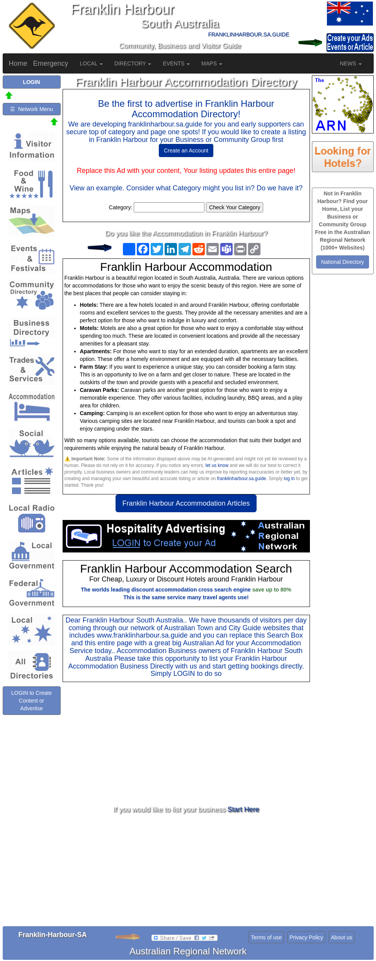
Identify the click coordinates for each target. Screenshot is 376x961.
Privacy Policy (306, 937)
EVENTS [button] (176, 63)
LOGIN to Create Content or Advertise (31, 700)
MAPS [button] (211, 63)
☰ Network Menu (31, 109)
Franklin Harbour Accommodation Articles (186, 503)
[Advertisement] (186, 744)
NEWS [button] (351, 63)
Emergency (50, 63)
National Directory (342, 262)
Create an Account (186, 150)
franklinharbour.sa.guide (241, 478)
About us (341, 937)
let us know (217, 465)
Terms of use (266, 937)
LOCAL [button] (91, 63)
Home (18, 63)
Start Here (243, 809)
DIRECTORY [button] (132, 63)
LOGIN (184, 673)
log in (289, 478)
